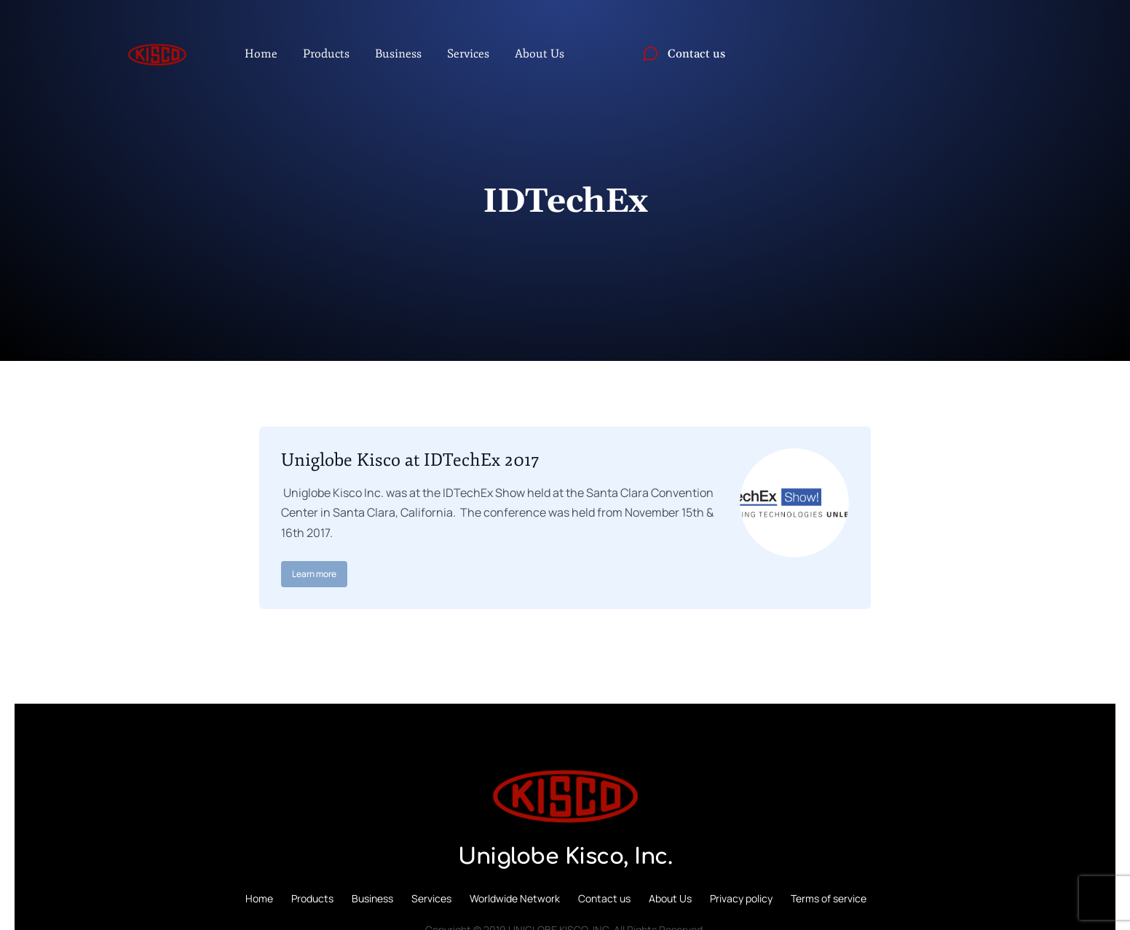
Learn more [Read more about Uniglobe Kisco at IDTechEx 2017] (314, 574)
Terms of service (828, 898)
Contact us (604, 898)
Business (372, 898)
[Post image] (794, 502)
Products (312, 898)
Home (259, 898)
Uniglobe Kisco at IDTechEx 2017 (410, 460)
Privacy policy (741, 898)
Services (431, 898)
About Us (670, 898)
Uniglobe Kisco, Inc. (565, 857)
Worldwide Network (515, 898)
